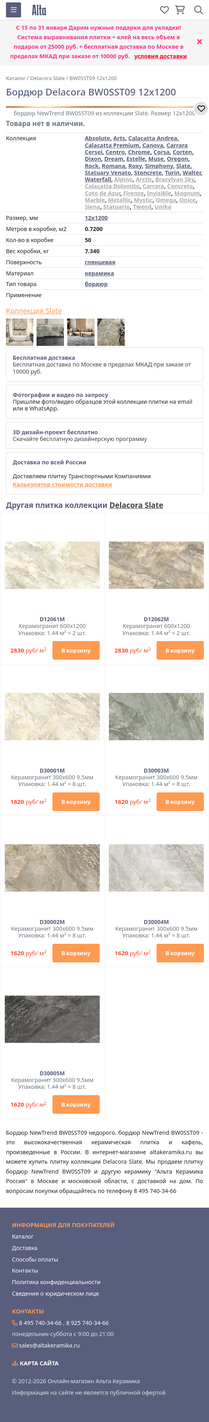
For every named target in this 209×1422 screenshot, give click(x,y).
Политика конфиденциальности (56, 1282)
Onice (187, 200)
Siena (92, 206)
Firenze (133, 193)
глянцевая (100, 262)
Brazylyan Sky (174, 179)
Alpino (123, 179)
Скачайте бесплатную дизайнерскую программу (80, 435)
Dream (113, 158)
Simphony (159, 166)
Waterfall (98, 179)
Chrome (139, 152)
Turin (172, 172)
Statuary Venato (108, 172)
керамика (99, 273)
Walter (192, 172)
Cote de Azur (102, 193)
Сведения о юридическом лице (55, 1293)
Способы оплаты (35, 1259)
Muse (156, 158)
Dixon (93, 158)
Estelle (135, 158)
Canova (152, 145)
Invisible (159, 193)
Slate (183, 166)
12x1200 (96, 217)
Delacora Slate (137, 505)
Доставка (24, 1248)
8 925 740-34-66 (87, 1323)
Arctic (143, 179)
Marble (95, 200)
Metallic (119, 200)
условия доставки (160, 56)
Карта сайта (35, 1363)
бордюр (96, 284)
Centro (115, 152)
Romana (113, 166)
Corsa (161, 152)
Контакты (25, 1270)
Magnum (187, 193)
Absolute (97, 138)
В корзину (76, 650)
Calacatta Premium (112, 145)
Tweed (142, 206)
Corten (182, 152)
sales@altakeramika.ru (49, 1345)
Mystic (143, 200)
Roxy (135, 166)
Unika (163, 206)
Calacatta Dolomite (112, 186)
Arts (119, 138)
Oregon (177, 158)
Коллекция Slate (34, 311)
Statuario (116, 206)
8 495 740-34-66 (40, 1323)
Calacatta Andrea (152, 138)
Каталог (23, 1236)
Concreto (180, 186)
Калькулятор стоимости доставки (62, 484)
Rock (92, 166)
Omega (166, 200)
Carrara (153, 186)
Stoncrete (148, 172)
